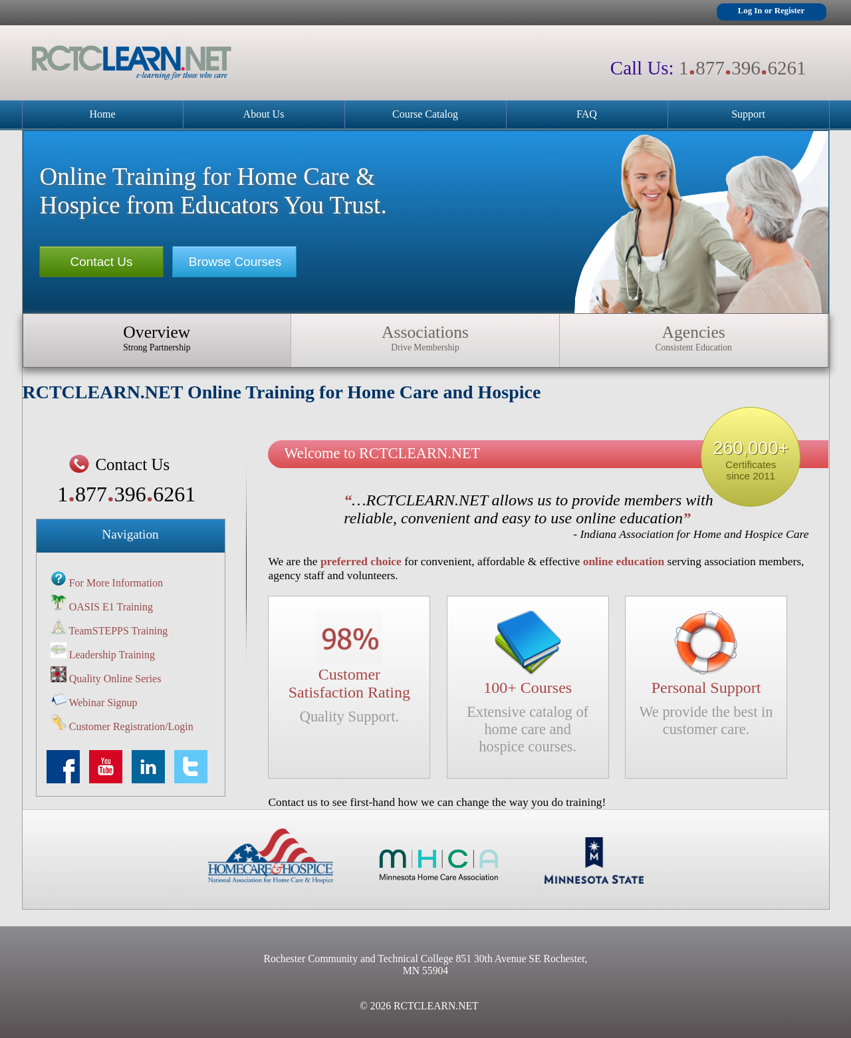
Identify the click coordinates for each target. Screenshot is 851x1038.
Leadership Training (112, 654)
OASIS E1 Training (111, 606)
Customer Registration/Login (131, 726)
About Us (264, 114)
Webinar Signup (102, 702)
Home (102, 114)
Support (748, 114)
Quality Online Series (115, 678)
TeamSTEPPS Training (118, 630)
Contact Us (101, 262)
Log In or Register (771, 10)
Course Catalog (425, 114)
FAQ (586, 114)
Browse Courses (235, 262)
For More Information (116, 582)
